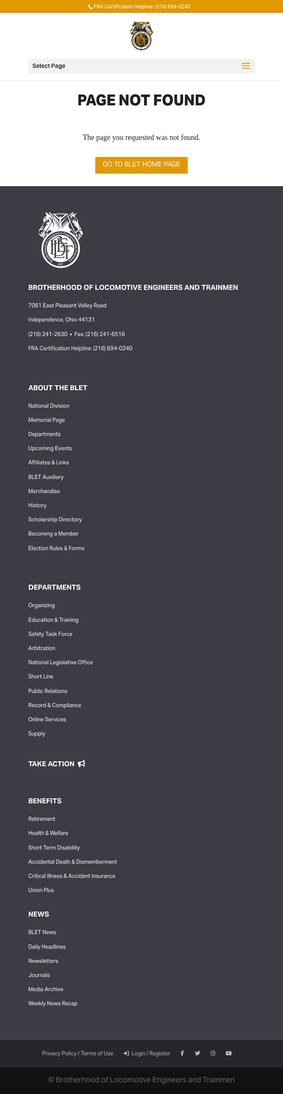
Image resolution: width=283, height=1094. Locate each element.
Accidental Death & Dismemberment (72, 862)
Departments (44, 435)
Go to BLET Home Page (141, 165)
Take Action (56, 764)
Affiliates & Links (48, 463)
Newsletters (43, 961)
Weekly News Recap (52, 1004)
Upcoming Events (50, 449)
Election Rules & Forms (56, 549)
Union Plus (41, 891)
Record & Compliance (54, 706)
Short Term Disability (54, 848)
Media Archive (45, 990)
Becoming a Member (53, 534)
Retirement (41, 819)
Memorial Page (46, 420)
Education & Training (53, 620)
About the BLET (57, 388)
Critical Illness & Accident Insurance (71, 876)
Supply (36, 734)
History (37, 506)
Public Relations (47, 692)
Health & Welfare (48, 834)
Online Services (47, 720)
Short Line (40, 677)
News (38, 914)
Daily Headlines (47, 947)
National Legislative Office (60, 663)
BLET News (42, 933)
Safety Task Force (50, 634)
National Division (49, 406)
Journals (39, 976)
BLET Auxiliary (46, 477)
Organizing (41, 606)
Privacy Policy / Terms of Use (77, 1054)
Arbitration (41, 649)
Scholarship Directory (55, 520)
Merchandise (44, 492)
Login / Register (147, 1054)
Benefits (45, 801)
